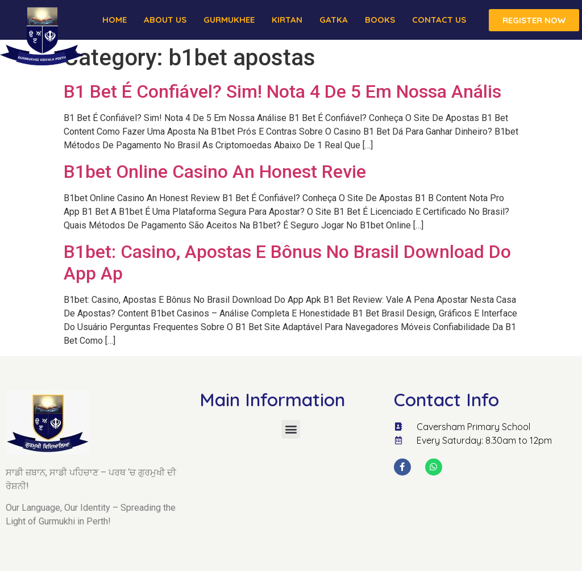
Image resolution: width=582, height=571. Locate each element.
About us (165, 19)
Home (114, 19)
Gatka (333, 19)
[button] (290, 429)
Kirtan (287, 19)
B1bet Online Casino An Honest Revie (215, 171)
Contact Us (439, 19)
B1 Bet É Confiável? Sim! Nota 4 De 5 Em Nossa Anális (282, 91)
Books (380, 19)
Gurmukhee (229, 19)
